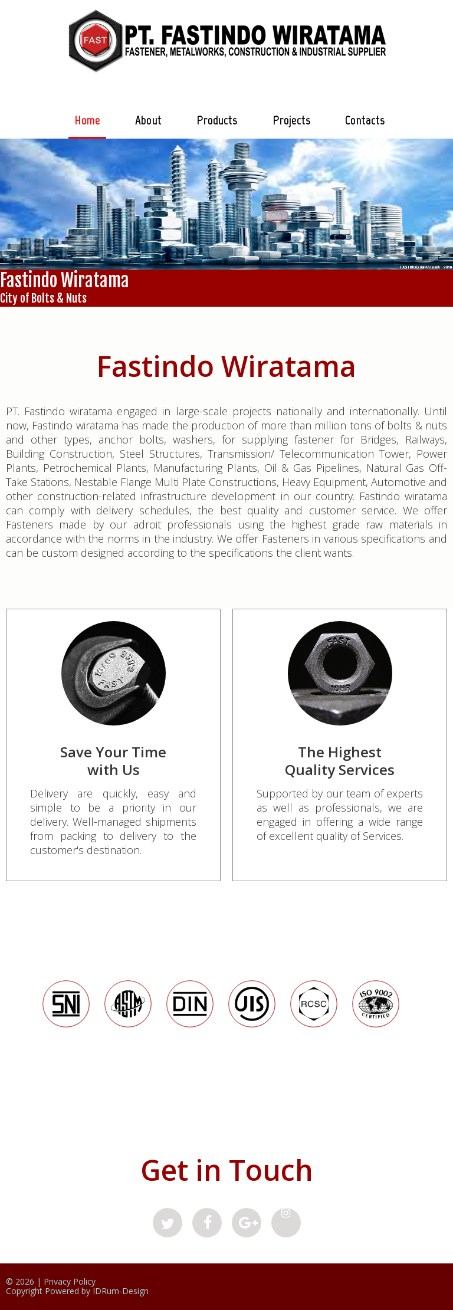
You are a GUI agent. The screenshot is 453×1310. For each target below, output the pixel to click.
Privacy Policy (70, 1281)
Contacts (365, 120)
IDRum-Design (121, 1290)
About (148, 120)
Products (217, 120)
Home (87, 120)
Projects (292, 120)
